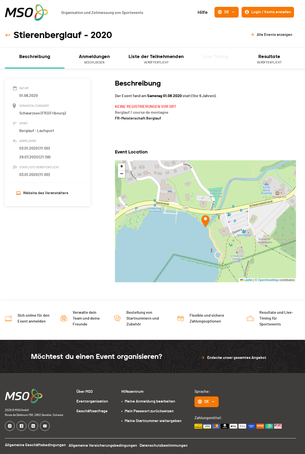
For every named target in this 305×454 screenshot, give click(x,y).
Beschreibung (34, 56)
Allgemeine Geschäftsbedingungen (35, 445)
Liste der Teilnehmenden (156, 59)
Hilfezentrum (132, 391)
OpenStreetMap (268, 280)
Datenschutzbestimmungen (166, 445)
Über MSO (84, 391)
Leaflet (246, 280)
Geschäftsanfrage (92, 411)
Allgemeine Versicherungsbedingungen (104, 445)
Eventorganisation (92, 401)
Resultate (269, 59)
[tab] (34, 58)
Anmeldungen (94, 59)
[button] (205, 221)
